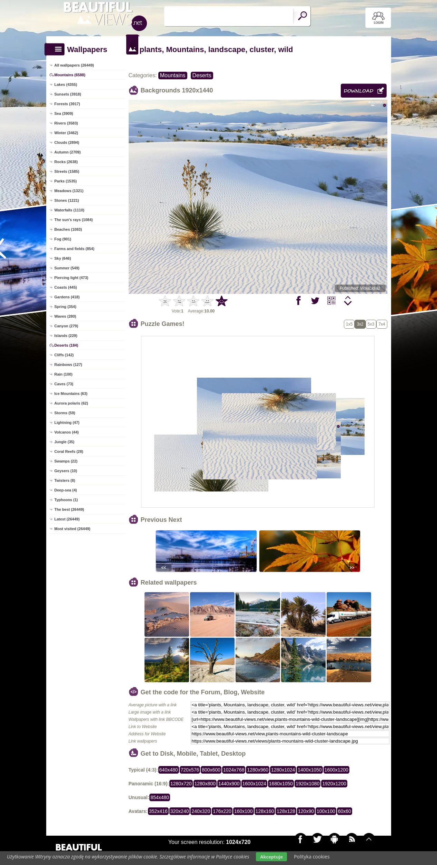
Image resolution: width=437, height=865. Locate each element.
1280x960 (257, 770)
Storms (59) (65, 413)
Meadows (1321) (68, 191)
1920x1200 (334, 783)
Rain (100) (63, 374)
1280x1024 (283, 770)
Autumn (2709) (67, 152)
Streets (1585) (66, 171)
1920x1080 (307, 783)
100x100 (326, 811)
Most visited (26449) (72, 529)
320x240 (179, 811)
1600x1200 (336, 770)
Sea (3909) (63, 113)
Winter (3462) (66, 133)
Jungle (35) (64, 442)
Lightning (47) (67, 422)
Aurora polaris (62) (71, 403)
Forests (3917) (67, 104)
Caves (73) (63, 384)
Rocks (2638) (66, 162)
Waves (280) (65, 316)
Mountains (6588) (70, 75)
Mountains (173, 75)
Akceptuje (271, 857)
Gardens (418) (67, 297)
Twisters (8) (64, 480)
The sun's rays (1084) (73, 220)
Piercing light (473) (71, 278)
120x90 (306, 811)
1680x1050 (281, 783)
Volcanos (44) (66, 432)
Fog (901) (62, 239)
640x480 (168, 770)
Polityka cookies (312, 856)
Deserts (201, 75)
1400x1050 (309, 770)
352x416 (158, 811)
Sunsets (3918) (67, 94)
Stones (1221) (66, 200)
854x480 (159, 797)
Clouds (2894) (66, 142)
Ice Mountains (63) (71, 393)
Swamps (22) (66, 461)
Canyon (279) (66, 326)
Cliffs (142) (64, 355)
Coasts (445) (65, 287)
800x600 (211, 770)
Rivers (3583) (66, 123)
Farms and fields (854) (74, 249)
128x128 (286, 811)
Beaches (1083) (68, 229)
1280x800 (205, 783)
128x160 (265, 811)
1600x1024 (254, 783)
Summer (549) (67, 268)
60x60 (344, 811)
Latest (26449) (67, 519)
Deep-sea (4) (65, 490)
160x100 (243, 811)
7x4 (381, 324)
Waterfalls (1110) (69, 210)
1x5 (349, 324)
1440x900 (229, 783)
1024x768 (234, 770)
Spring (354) (65, 307)
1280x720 (181, 783)
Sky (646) (62, 258)
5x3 (371, 324)
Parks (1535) (65, 181)
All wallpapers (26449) (74, 65)
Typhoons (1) (66, 500)
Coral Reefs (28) (68, 451)
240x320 (200, 811)
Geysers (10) (65, 471)
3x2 (360, 324)
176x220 (222, 811)
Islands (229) (66, 336)
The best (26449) (69, 509)
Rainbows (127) (68, 364)
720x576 (190, 770)
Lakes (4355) (65, 84)
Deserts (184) (66, 345)
